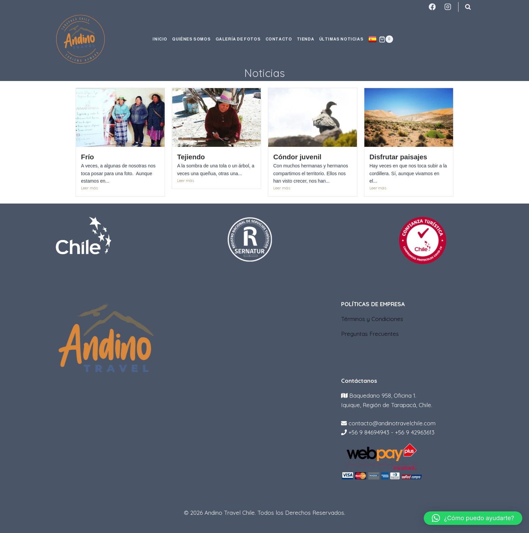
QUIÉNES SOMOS (191, 39)
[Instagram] (448, 7)
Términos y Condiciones (372, 318)
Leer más (89, 187)
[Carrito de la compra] (386, 39)
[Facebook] (432, 7)
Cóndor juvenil (297, 157)
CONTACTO (279, 39)
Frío (87, 157)
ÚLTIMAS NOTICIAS (341, 39)
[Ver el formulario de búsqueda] (468, 7)
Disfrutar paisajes (398, 157)
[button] (473, 518)
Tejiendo (191, 157)
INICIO (159, 39)
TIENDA (305, 39)
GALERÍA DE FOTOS (238, 39)
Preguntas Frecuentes (370, 333)
